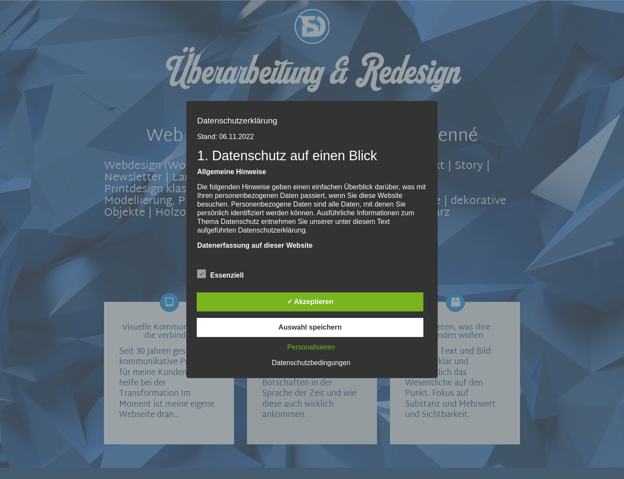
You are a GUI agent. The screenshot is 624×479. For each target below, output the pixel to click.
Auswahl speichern (310, 327)
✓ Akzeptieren (310, 301)
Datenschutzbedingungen (311, 362)
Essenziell (220, 274)
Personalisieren (311, 347)
